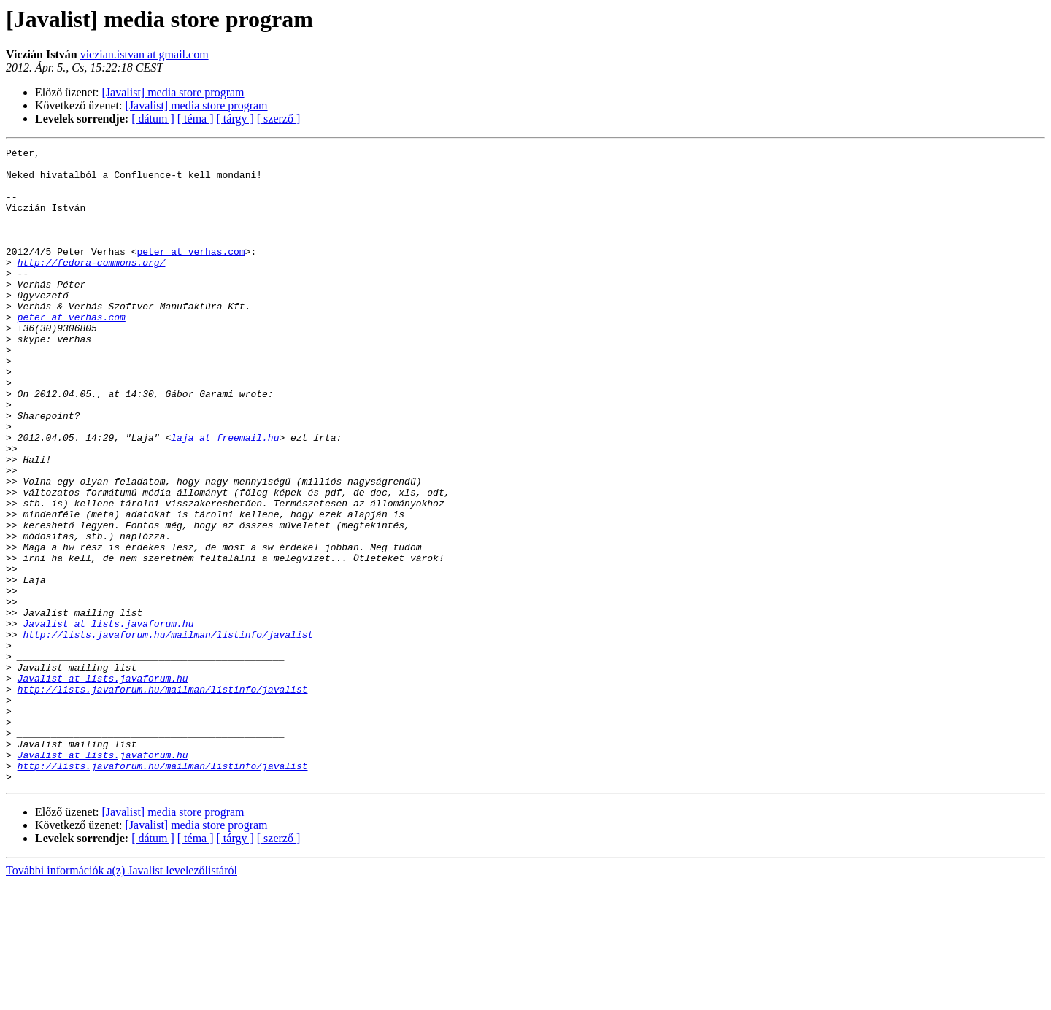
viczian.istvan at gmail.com (144, 54)
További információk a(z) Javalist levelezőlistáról (121, 997)
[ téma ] (195, 118)
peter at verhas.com (190, 273)
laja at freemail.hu (225, 496)
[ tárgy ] (235, 118)
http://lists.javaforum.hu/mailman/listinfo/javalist (168, 732)
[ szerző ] (279, 118)
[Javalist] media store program (173, 92)
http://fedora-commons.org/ (92, 286)
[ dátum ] (152, 118)
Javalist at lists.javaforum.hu (108, 719)
